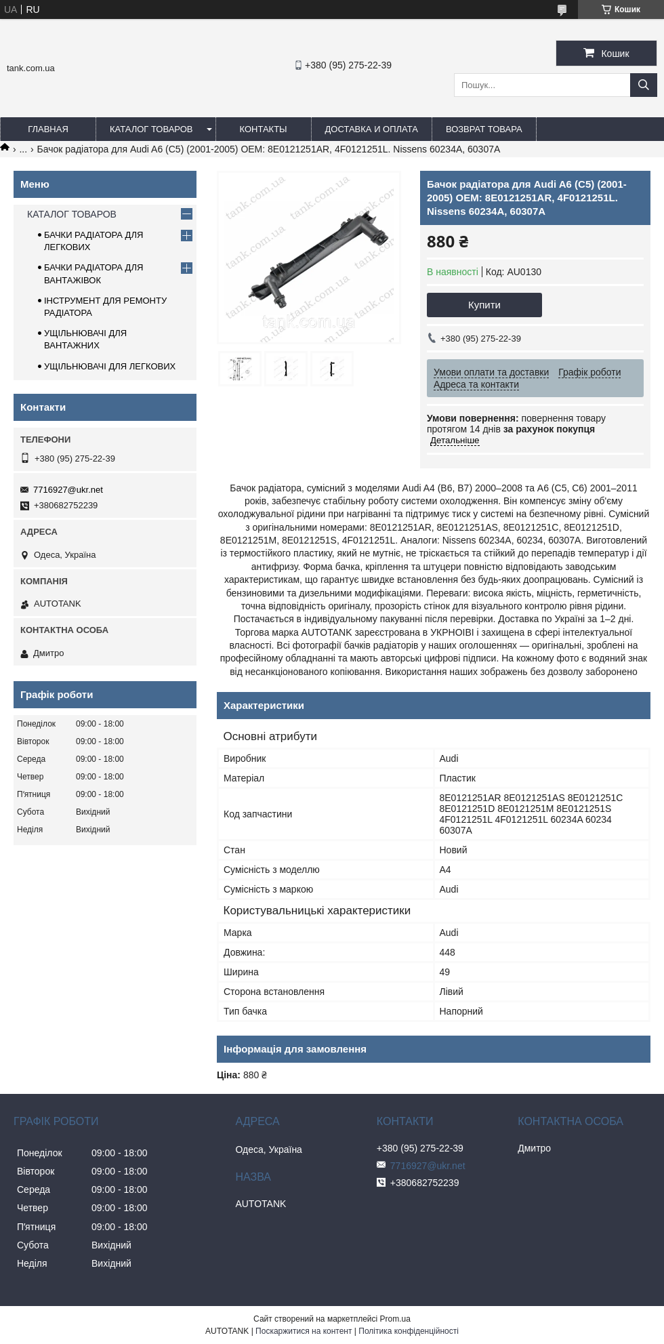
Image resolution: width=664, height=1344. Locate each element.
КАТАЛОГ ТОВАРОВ (151, 129)
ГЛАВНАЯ (48, 129)
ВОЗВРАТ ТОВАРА (484, 129)
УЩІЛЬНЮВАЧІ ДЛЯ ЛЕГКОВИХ (109, 366)
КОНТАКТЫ (263, 129)
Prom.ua (395, 1319)
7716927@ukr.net (68, 490)
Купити (484, 304)
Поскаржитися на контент (303, 1331)
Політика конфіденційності (408, 1331)
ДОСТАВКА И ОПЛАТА (371, 129)
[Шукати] (643, 85)
